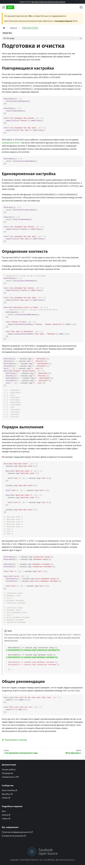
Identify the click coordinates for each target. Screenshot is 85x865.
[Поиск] (81, 7)
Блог (4, 811)
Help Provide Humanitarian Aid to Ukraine (49, 2)
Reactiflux (7, 794)
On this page (8, 38)
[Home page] (4, 28)
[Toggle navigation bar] (3, 7)
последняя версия (63, 21)
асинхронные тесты (10, 142)
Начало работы (9, 769)
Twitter (6, 798)
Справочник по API (10, 777)
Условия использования (14, 836)
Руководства (7, 773)
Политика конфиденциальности (17, 832)
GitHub (6, 815)
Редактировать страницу (14, 740)
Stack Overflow (9, 790)
